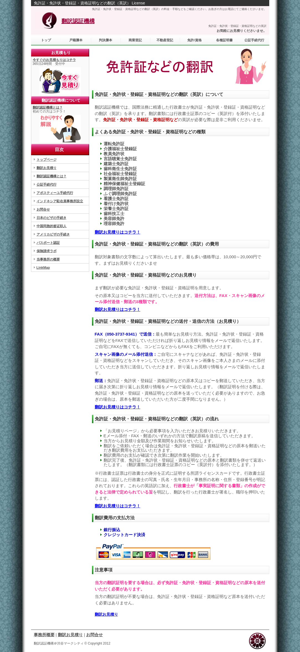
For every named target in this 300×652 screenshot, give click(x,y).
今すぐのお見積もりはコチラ (54, 60)
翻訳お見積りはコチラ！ (117, 232)
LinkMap (43, 268)
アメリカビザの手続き (53, 234)
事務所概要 (44, 634)
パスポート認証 (48, 243)
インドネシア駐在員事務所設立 (60, 201)
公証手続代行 (47, 184)
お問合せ (43, 209)
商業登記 (135, 40)
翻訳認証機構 (78, 21)
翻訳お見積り (106, 614)
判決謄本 (105, 40)
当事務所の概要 (48, 259)
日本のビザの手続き (51, 218)
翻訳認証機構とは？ (48, 107)
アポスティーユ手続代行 (55, 193)
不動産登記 (165, 40)
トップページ (47, 160)
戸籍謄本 (76, 40)
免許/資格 (194, 40)
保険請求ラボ (47, 251)
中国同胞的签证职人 (51, 226)
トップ (46, 40)
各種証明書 (224, 40)
